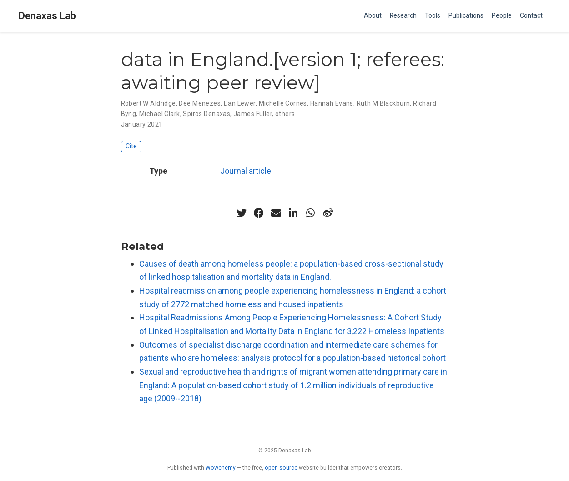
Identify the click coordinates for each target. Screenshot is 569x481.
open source (281, 468)
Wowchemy (221, 468)
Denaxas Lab (47, 15)
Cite (131, 146)
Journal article (245, 171)
